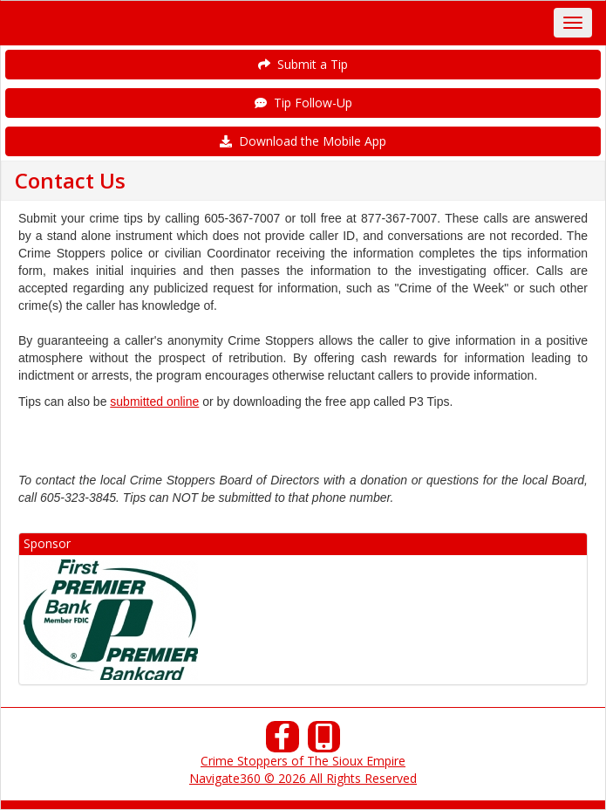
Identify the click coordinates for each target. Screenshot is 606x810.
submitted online (154, 401)
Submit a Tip (303, 64)
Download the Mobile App (303, 141)
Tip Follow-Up (303, 102)
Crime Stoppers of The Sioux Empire (303, 760)
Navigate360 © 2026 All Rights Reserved (303, 778)
